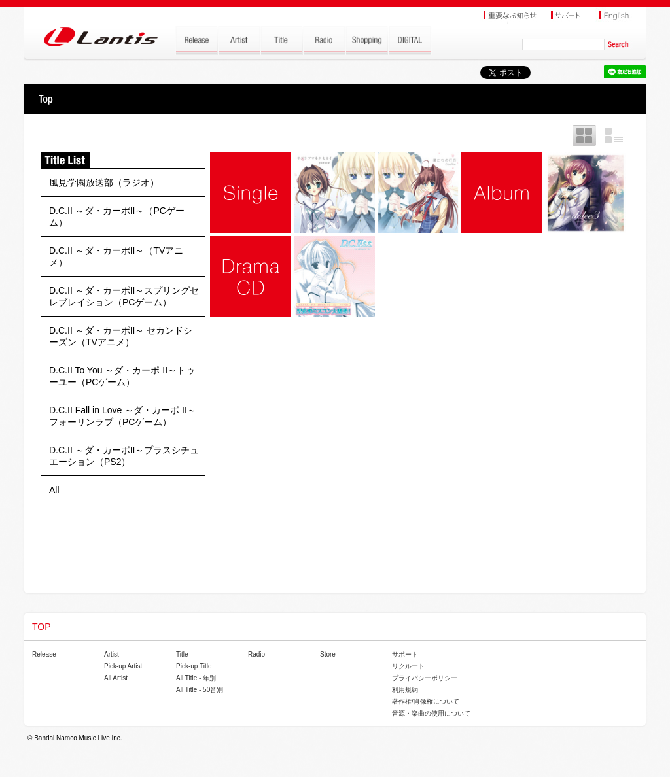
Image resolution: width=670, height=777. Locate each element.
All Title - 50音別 (199, 689)
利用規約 (405, 689)
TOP (45, 99)
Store (328, 654)
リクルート (408, 666)
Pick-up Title (193, 666)
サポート (405, 654)
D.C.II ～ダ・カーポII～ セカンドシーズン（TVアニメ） (120, 336)
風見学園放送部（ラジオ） (104, 182)
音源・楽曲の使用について (431, 713)
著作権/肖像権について (425, 701)
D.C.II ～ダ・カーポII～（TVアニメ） (116, 256)
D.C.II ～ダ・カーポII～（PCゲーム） (117, 216)
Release (44, 654)
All (54, 490)
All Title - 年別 (196, 678)
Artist (111, 654)
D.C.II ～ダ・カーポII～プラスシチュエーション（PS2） (124, 456)
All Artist (116, 678)
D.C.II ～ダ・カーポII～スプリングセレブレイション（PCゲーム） (124, 296)
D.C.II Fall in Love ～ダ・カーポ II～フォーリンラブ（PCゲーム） (122, 416)
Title (182, 654)
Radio (256, 654)
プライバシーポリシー (424, 678)
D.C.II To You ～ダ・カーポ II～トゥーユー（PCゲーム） (122, 376)
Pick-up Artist (123, 666)
